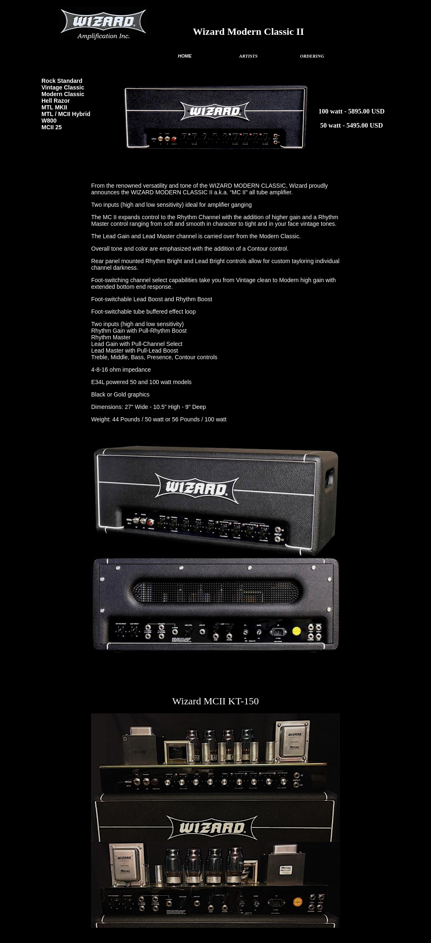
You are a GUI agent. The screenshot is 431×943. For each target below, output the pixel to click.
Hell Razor (55, 100)
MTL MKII (54, 107)
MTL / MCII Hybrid (65, 114)
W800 (49, 120)
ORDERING (312, 55)
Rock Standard (61, 80)
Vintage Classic (62, 87)
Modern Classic (62, 94)
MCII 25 (51, 127)
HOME (184, 55)
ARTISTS (248, 55)
